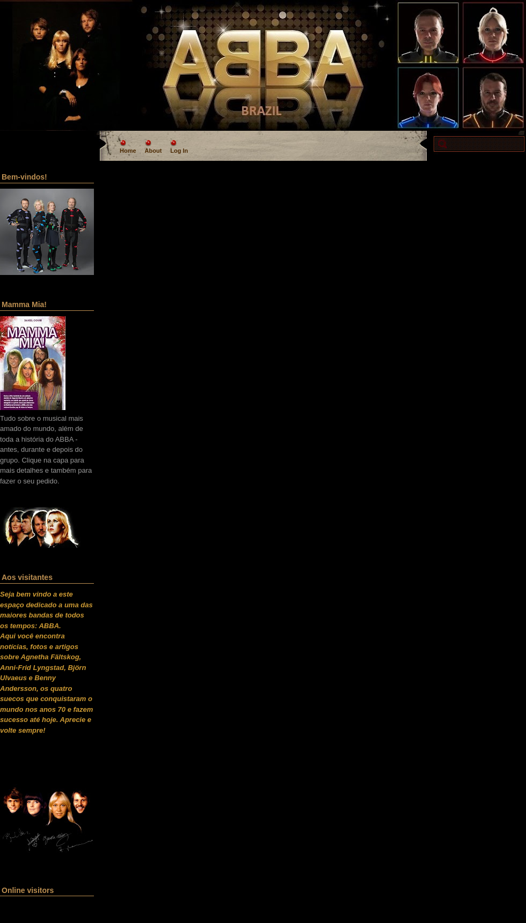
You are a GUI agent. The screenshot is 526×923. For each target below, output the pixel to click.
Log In (179, 150)
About (153, 150)
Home (128, 150)
